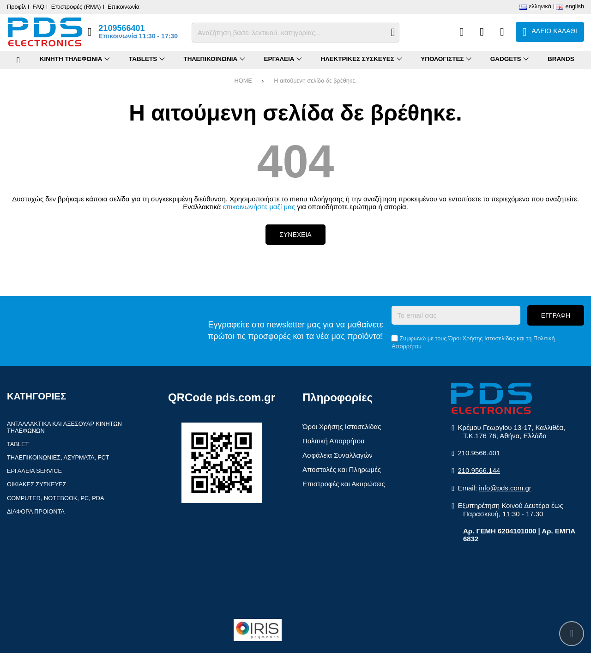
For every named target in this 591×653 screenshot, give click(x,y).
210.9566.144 (479, 470)
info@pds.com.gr (505, 488)
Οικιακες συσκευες (36, 484)
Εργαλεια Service (34, 470)
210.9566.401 (479, 453)
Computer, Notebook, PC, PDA (55, 498)
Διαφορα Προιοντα (36, 511)
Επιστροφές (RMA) (76, 6)
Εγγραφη (555, 315)
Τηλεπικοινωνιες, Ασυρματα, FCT (58, 457)
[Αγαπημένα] (481, 32)
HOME (243, 80)
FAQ (39, 6)
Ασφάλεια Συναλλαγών (337, 455)
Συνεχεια (295, 234)
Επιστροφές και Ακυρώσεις (343, 484)
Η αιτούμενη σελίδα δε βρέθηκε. (315, 80)
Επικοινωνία (123, 6)
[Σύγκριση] (461, 32)
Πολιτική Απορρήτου (333, 441)
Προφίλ (16, 6)
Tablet (18, 444)
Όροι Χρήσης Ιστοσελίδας (481, 338)
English (575, 6)
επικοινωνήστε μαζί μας (259, 207)
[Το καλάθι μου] (550, 32)
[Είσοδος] (502, 32)
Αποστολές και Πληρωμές (341, 469)
